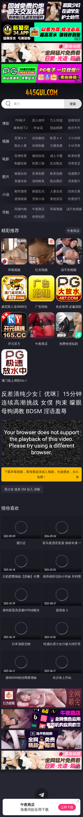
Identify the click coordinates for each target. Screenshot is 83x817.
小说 (5, 194)
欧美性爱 (74, 156)
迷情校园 (20, 199)
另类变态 (74, 163)
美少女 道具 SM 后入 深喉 (22, 489)
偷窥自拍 (20, 173)
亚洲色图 (38, 173)
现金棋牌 (56, 128)
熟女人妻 (20, 145)
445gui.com (41, 92)
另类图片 (74, 181)
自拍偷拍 (38, 138)
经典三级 (38, 163)
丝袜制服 (38, 145)
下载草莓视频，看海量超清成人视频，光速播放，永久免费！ (42, 475)
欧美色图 (56, 173)
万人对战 (56, 120)
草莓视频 (56, 209)
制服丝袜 (20, 163)
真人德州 (38, 120)
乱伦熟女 (56, 163)
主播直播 (56, 145)
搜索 (73, 104)
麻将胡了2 (21, 128)
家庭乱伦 (38, 191)
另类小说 (38, 199)
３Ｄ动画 (74, 138)
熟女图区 (56, 181)
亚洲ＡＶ (20, 138)
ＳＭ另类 (74, 145)
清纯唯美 (38, 181)
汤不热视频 (74, 209)
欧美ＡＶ (56, 138)
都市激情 (20, 191)
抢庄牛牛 (74, 128)
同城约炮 (20, 209)
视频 (5, 141)
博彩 (5, 123)
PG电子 (20, 120)
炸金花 (38, 128)
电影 (5, 158)
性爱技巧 (74, 199)
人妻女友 (56, 191)
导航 (5, 212)
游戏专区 (74, 120)
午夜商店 (38, 209)
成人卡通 (56, 156)
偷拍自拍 (38, 156)
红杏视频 (20, 216)
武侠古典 (74, 191)
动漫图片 (74, 173)
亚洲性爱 (20, 156)
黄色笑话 (56, 199)
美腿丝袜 (20, 181)
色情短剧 (38, 216)
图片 (5, 176)
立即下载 (67, 807)
